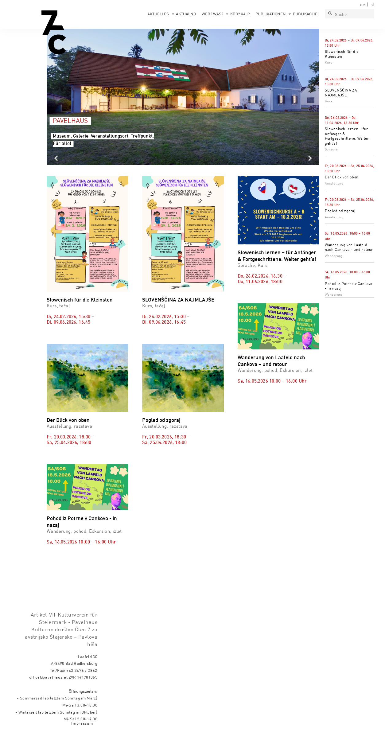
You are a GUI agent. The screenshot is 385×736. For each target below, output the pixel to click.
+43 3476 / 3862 (81, 671)
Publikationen (270, 14)
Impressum (82, 724)
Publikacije (305, 14)
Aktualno (186, 14)
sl (372, 5)
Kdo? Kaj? (240, 14)
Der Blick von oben (342, 177)
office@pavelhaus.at (48, 678)
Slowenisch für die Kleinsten (80, 300)
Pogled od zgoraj (340, 211)
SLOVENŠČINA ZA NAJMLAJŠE (178, 300)
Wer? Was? (212, 14)
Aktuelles (158, 14)
